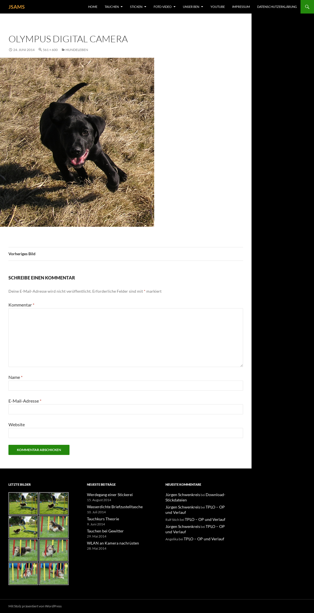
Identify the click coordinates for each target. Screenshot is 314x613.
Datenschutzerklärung (277, 6)
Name (15, 377)
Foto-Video (163, 6)
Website (16, 424)
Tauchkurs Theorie (101, 518)
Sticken (136, 6)
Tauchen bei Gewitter (102, 530)
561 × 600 (50, 50)
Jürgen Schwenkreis (180, 494)
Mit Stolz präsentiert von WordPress (35, 606)
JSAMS (16, 7)
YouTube (217, 6)
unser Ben (191, 6)
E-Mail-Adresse (24, 400)
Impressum (241, 6)
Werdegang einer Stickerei (106, 494)
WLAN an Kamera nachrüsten (109, 542)
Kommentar (21, 304)
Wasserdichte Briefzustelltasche (110, 506)
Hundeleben (77, 50)
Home (92, 6)
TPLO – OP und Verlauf (202, 518)
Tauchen (112, 6)
